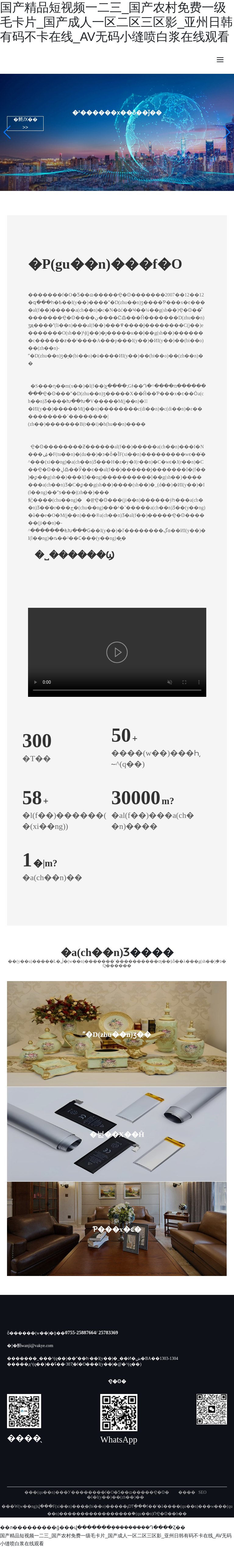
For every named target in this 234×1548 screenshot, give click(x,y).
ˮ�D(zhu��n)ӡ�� (117, 1034)
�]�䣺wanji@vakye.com (30, 1345)
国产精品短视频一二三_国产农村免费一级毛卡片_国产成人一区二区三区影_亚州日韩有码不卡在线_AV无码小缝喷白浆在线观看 (116, 22)
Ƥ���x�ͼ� (117, 1229)
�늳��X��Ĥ (117, 1134)
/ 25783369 (107, 1332)
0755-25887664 (80, 1332)
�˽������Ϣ (74, 555)
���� (186, 1492)
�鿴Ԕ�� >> (25, 123)
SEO (202, 1492)
